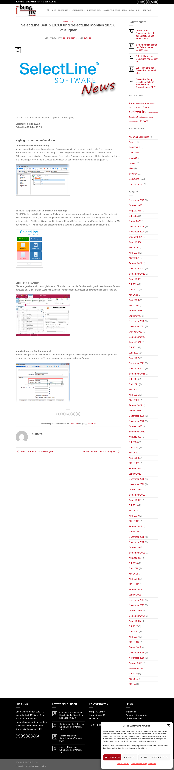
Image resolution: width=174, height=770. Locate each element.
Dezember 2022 (137, 321)
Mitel (131, 168)
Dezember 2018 (137, 537)
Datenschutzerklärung (139, 764)
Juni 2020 (133, 447)
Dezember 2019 (137, 479)
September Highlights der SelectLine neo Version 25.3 (146, 47)
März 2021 (134, 400)
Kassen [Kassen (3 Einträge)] (132, 107)
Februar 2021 (135, 405)
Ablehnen (129, 757)
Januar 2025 (135, 221)
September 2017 (137, 616)
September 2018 (137, 553)
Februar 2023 (135, 310)
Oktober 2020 (135, 426)
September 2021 (137, 374)
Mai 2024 (133, 247)
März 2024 (134, 258)
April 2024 (134, 253)
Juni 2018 (133, 568)
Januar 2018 (135, 595)
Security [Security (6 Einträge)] (146, 107)
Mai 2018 (133, 574)
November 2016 (137, 658)
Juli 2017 (133, 626)
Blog (131, 10)
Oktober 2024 (135, 237)
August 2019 (135, 500)
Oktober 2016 (135, 663)
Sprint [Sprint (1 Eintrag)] (151, 117)
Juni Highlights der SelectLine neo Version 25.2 (147, 70)
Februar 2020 (135, 468)
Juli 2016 (133, 674)
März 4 (132, 684)
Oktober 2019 (135, 489)
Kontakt (147, 10)
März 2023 (134, 305)
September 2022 (137, 337)
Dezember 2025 (137, 200)
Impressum (152, 764)
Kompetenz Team (111, 10)
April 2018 (134, 579)
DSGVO (133, 158)
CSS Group (134, 152)
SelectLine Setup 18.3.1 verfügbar (102, 451)
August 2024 (135, 242)
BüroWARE (134, 147)
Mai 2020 (133, 453)
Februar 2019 (135, 526)
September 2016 (137, 668)
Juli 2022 (133, 347)
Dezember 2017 (137, 600)
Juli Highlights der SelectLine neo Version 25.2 (147, 59)
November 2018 (137, 542)
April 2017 (134, 637)
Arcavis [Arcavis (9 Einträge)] (133, 103)
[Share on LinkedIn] (78, 414)
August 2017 (135, 621)
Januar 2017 (135, 647)
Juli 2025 (133, 216)
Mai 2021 (133, 389)
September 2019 (137, 495)
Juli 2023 (133, 284)
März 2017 (134, 642)
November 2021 (137, 368)
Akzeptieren (112, 757)
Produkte (64, 10)
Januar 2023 (135, 316)
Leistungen (78, 10)
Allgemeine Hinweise (139, 137)
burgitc (87, 38)
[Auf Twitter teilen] (63, 414)
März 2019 (134, 521)
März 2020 (134, 463)
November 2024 (137, 232)
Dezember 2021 (137, 363)
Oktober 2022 (135, 332)
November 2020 (137, 421)
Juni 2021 (133, 384)
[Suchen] (48, 10)
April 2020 (134, 458)
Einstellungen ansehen (154, 757)
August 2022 (135, 342)
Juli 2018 (133, 563)
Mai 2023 (133, 295)
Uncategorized (136, 184)
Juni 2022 (133, 353)
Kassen (132, 163)
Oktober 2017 (135, 610)
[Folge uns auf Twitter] (143, 2)
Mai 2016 (133, 679)
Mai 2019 (133, 510)
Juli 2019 (133, 505)
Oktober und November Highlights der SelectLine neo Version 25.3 (146, 34)
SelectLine (68, 21)
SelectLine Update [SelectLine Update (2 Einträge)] (136, 117)
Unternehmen (94, 10)
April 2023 (134, 300)
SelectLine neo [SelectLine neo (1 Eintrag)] (153, 113)
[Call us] (152, 2)
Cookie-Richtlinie (123, 764)
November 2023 (137, 268)
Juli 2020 (133, 442)
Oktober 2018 (135, 547)
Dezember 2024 (137, 226)
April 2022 (134, 358)
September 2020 (137, 432)
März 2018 (134, 584)
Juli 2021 (133, 379)
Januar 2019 (135, 531)
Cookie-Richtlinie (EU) (27, 762)
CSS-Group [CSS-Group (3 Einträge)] (150, 104)
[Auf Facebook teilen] (58, 414)
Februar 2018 (135, 589)
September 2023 (137, 274)
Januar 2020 (135, 474)
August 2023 (135, 279)
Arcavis (132, 142)
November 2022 (137, 326)
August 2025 (135, 211)
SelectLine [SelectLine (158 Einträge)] (138, 112)
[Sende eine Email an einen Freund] (68, 414)
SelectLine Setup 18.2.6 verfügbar (34, 451)
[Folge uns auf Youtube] (156, 2)
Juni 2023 (133, 289)
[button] (168, 725)
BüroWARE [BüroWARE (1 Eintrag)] (141, 103)
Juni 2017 (133, 631)
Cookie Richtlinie (134, 719)
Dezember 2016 (137, 653)
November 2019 (137, 484)
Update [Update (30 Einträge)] (143, 121)
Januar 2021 (135, 410)
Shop (138, 10)
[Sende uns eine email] (148, 2)
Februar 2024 (135, 263)
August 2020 (135, 437)
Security (133, 174)
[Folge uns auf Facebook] (139, 2)
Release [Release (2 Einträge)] (139, 107)
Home (53, 10)
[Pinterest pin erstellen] (73, 414)
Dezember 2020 (137, 416)
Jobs (124, 10)
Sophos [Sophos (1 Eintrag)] (145, 117)
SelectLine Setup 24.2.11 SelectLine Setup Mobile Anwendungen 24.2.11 (147, 83)
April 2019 (134, 516)
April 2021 (134, 395)
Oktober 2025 (135, 205)
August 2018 (135, 558)
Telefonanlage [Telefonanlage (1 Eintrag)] (133, 121)
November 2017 (137, 605)
